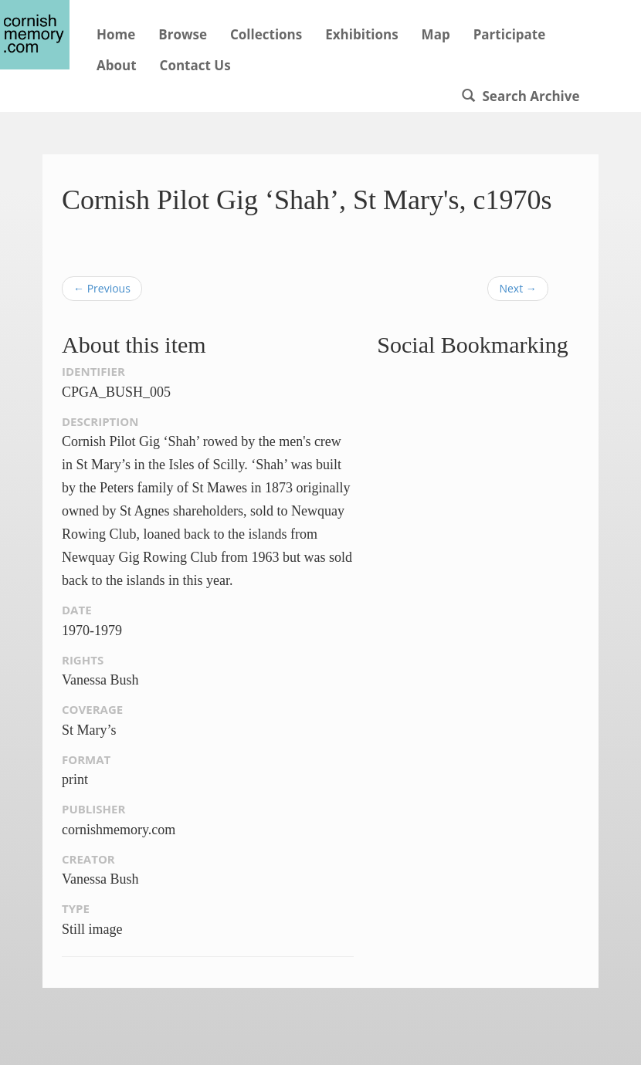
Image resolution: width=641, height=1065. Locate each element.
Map (436, 34)
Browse (182, 34)
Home (116, 34)
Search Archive (520, 96)
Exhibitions (361, 34)
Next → (517, 288)
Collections (266, 34)
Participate (509, 34)
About (117, 65)
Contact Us (195, 65)
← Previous (102, 288)
